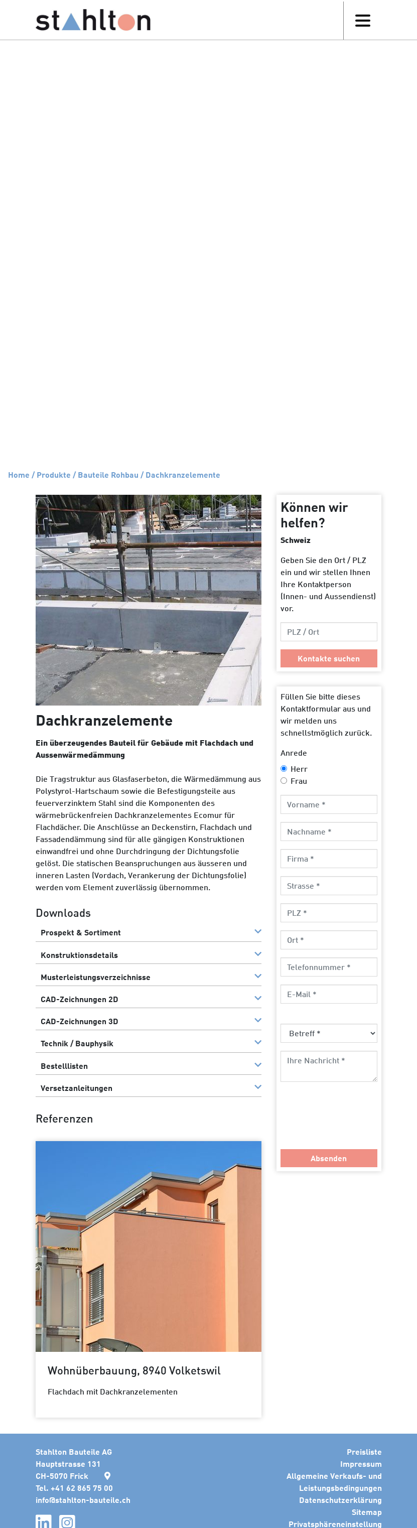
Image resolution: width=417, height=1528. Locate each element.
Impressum (361, 1463)
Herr (299, 769)
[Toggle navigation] (362, 21)
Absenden (329, 1158)
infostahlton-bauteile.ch (83, 1499)
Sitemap (367, 1511)
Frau (299, 781)
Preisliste (364, 1451)
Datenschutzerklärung (340, 1499)
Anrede (294, 753)
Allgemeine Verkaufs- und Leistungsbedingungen (334, 1481)
